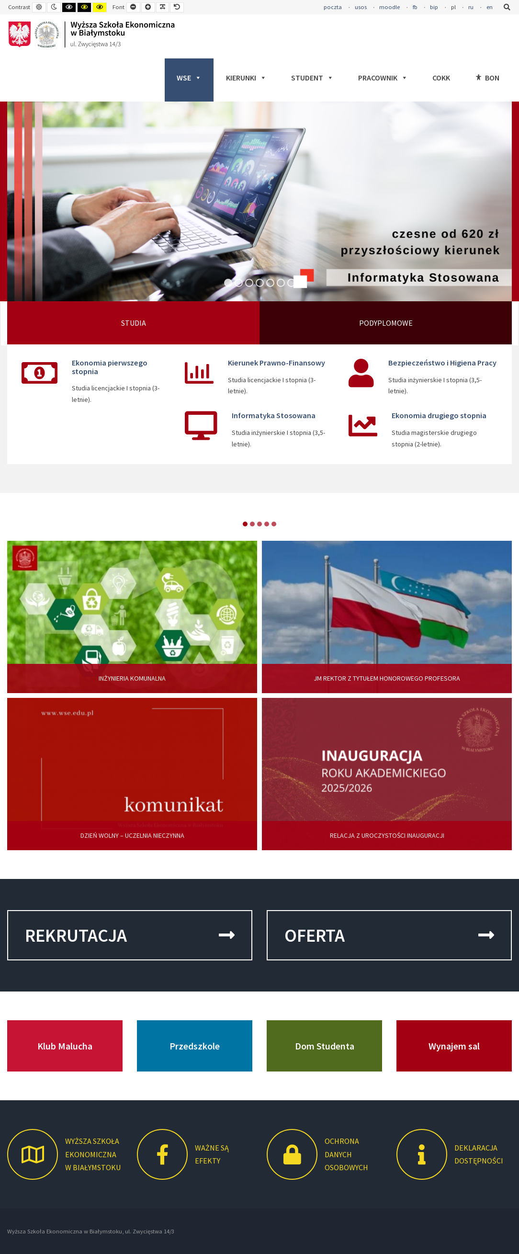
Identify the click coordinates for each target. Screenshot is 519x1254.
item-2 (259, 524)
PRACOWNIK (383, 77)
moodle (389, 7)
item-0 (245, 524)
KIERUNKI (246, 77)
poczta (333, 7)
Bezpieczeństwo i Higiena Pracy (442, 362)
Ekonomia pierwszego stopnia (109, 367)
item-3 (266, 524)
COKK (441, 77)
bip (434, 7)
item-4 (273, 524)
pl (453, 7)
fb (415, 7)
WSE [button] (189, 77)
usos (361, 7)
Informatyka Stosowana (274, 415)
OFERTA (389, 935)
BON (492, 77)
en (489, 7)
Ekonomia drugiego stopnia (439, 415)
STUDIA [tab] (133, 323)
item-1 (252, 524)
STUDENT (312, 77)
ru (471, 7)
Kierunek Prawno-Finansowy (276, 362)
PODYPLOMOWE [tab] (386, 323)
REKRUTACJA (130, 935)
